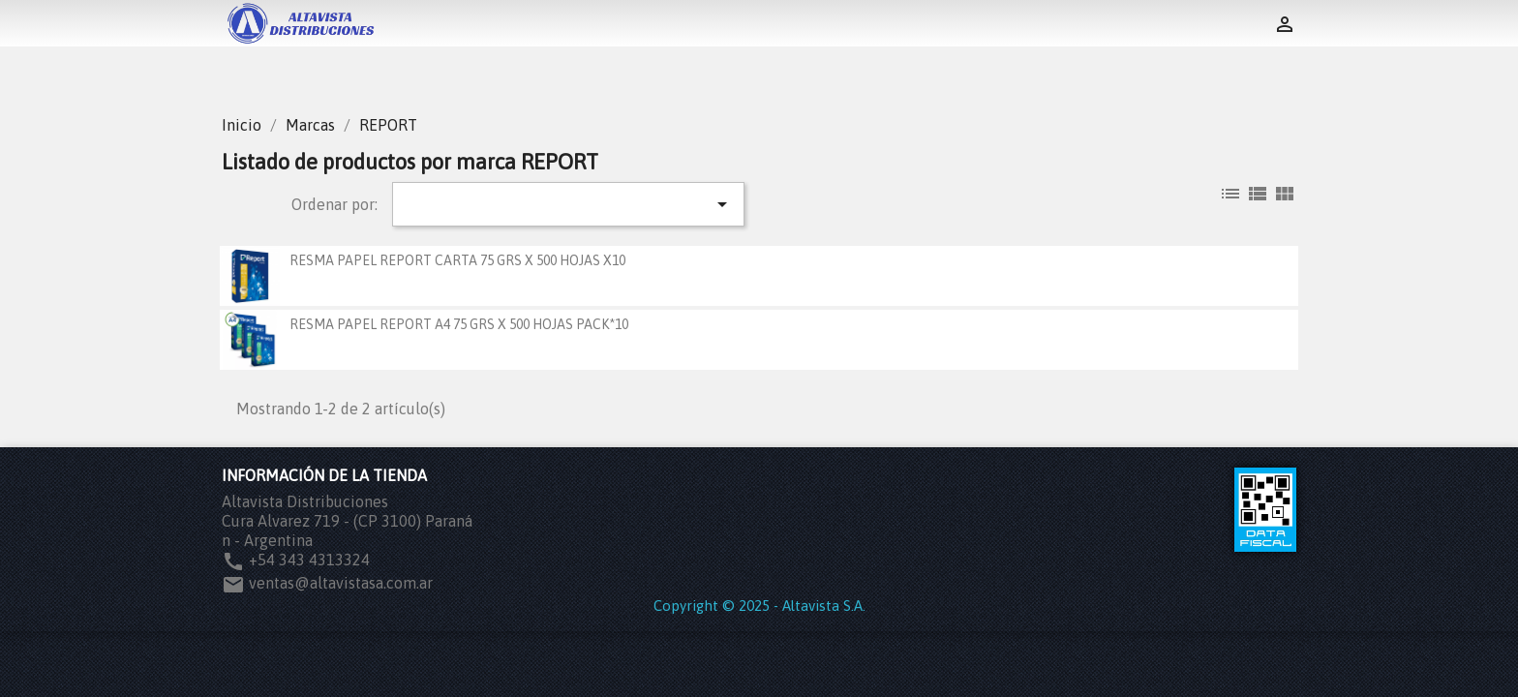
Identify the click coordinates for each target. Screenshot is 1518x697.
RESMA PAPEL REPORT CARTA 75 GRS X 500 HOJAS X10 (457, 260)
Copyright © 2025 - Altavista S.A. (759, 605)
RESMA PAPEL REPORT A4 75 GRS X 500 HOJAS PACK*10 (458, 324)
